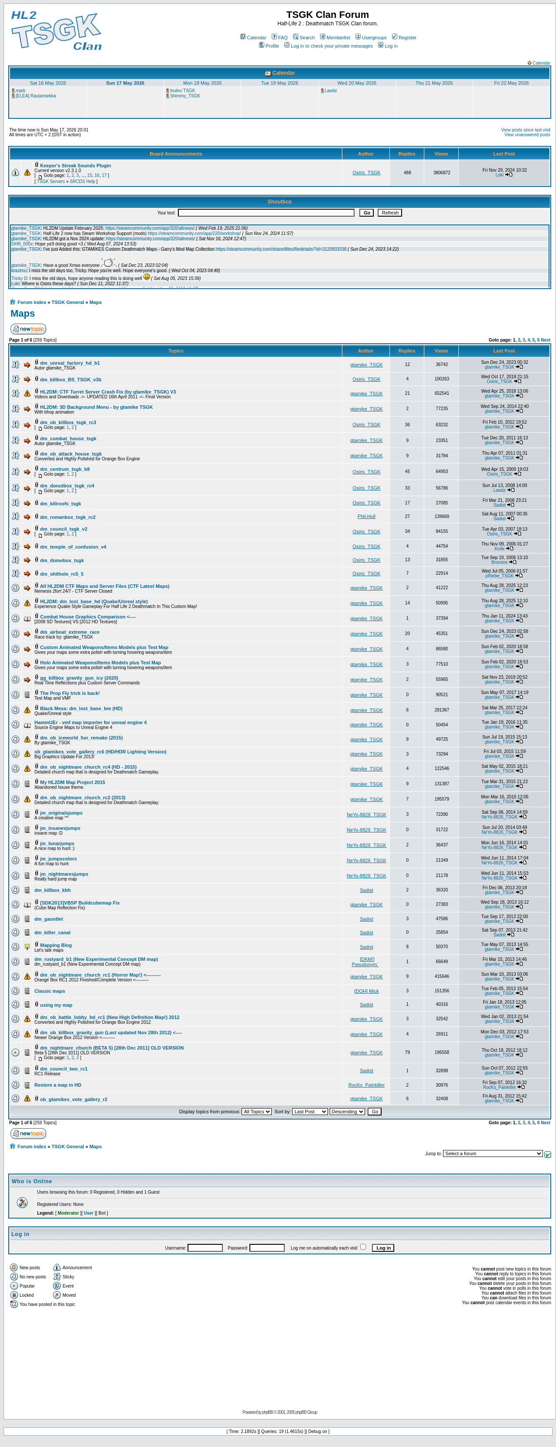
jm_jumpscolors (58, 858)
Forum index (31, 302)
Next (545, 340)
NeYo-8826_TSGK (366, 814)
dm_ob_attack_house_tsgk (71, 453)
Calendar (253, 37)
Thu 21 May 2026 (434, 83)
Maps (95, 302)
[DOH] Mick (366, 991)
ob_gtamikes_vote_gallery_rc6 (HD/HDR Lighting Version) (100, 751)
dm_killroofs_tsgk (60, 503)
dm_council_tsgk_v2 (63, 529)
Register (404, 37)
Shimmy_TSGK (185, 95)
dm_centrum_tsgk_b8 (65, 469)
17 (104, 175)
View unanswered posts (527, 134)
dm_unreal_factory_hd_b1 (70, 363)
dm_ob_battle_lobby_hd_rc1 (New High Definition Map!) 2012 (110, 1017)
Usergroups (371, 37)
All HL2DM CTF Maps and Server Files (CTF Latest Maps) (105, 586)
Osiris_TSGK (366, 172)
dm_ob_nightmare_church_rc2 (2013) (83, 797)
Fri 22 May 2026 (511, 83)
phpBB (267, 1412)
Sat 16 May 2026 (48, 83)
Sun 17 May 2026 (125, 83)
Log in (388, 45)
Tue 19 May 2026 (279, 83)
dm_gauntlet (48, 919)
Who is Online (32, 1181)
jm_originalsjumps (61, 812)
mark (20, 90)
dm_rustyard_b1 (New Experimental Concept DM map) (96, 959)
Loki (499, 175)
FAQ (280, 37)
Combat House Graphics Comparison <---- (88, 616)
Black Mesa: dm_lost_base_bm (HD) (81, 708)
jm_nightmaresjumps (64, 874)
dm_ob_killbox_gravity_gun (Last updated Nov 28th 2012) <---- (111, 1032)
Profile (269, 45)
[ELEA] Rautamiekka (36, 95)
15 (89, 175)
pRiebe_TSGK (499, 575)
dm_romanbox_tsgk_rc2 (68, 517)
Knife (500, 548)
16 (97, 175)
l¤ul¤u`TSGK (182, 90)
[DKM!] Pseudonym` (365, 962)
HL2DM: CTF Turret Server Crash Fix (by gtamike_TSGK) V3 (108, 391)
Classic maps (49, 991)
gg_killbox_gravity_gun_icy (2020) (79, 677)
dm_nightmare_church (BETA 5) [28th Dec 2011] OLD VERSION (112, 1047)
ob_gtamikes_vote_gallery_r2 (73, 1099)
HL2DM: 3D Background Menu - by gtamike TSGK (96, 407)
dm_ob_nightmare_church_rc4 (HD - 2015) (88, 767)
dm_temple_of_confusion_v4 (73, 546)
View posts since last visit (525, 130)
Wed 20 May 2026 (357, 83)
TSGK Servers (51, 181)
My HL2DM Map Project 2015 (72, 782)
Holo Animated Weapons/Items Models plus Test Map (100, 662)
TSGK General (67, 302)
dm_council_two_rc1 (64, 1068)
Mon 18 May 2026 (202, 83)
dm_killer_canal (52, 932)
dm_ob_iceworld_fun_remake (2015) (81, 737)
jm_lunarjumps (57, 843)
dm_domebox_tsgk (62, 560)
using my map (56, 1005)
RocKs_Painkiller (366, 1085)
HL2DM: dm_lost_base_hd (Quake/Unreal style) (94, 601)
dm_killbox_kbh (52, 890)
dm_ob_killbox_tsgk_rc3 (68, 422)
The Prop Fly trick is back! (70, 693)
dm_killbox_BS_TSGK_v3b (71, 379)
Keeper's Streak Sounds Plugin (75, 165)
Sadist (500, 505)
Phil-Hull (366, 516)
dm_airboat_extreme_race (69, 632)
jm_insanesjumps (60, 828)
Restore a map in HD (58, 1085)
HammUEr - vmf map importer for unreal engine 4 (90, 722)
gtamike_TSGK (366, 364)
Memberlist (335, 37)
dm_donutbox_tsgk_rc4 (67, 485)
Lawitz (331, 90)
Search (304, 37)
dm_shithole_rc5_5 (62, 574)
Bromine (499, 562)
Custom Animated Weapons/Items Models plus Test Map (104, 647)
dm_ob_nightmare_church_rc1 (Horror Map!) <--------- (100, 974)
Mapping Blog (56, 945)
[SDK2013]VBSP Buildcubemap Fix (80, 902)
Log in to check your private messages (328, 45)
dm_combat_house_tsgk (68, 438)
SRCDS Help (82, 181)
